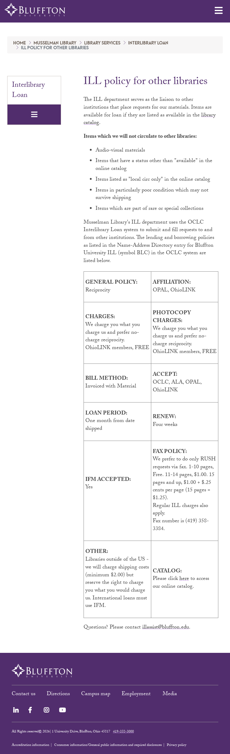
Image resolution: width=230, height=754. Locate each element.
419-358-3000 (123, 732)
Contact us (23, 694)
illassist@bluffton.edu (165, 627)
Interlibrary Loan (148, 43)
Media (170, 694)
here (184, 579)
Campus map (95, 694)
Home (19, 43)
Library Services (102, 43)
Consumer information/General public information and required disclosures (108, 745)
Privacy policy (176, 745)
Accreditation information (30, 745)
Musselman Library (55, 43)
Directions (58, 694)
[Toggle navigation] (34, 114)
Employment (137, 694)
